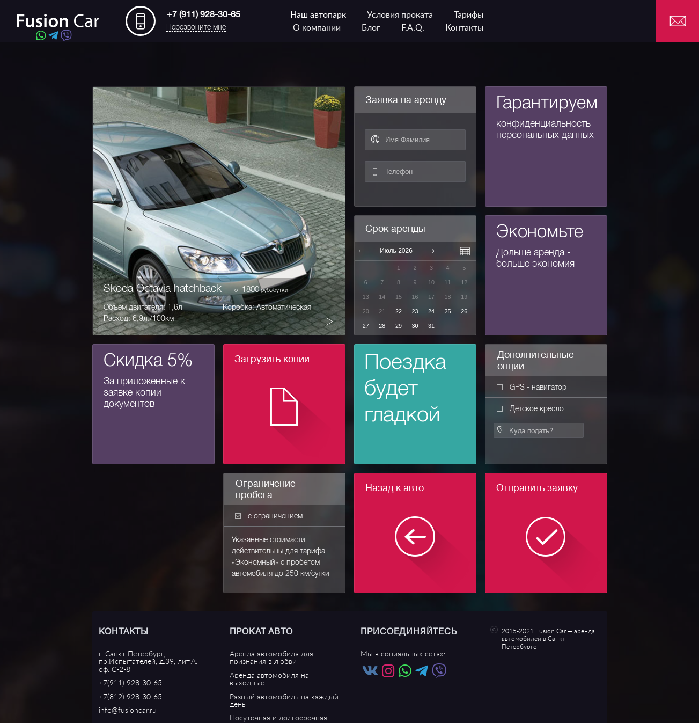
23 (414, 311)
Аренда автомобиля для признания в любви (271, 658)
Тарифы (469, 15)
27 (366, 326)
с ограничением (269, 516)
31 (431, 326)
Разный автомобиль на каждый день (284, 701)
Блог (371, 28)
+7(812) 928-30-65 (130, 697)
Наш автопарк (318, 15)
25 (448, 311)
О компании (317, 28)
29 (398, 326)
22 (398, 311)
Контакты (464, 28)
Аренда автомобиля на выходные (269, 679)
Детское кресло (530, 408)
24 (431, 311)
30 (414, 326)
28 (382, 326)
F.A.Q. (412, 28)
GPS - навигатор (531, 387)
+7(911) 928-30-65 (130, 683)
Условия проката (400, 15)
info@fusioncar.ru (128, 710)
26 (464, 311)
